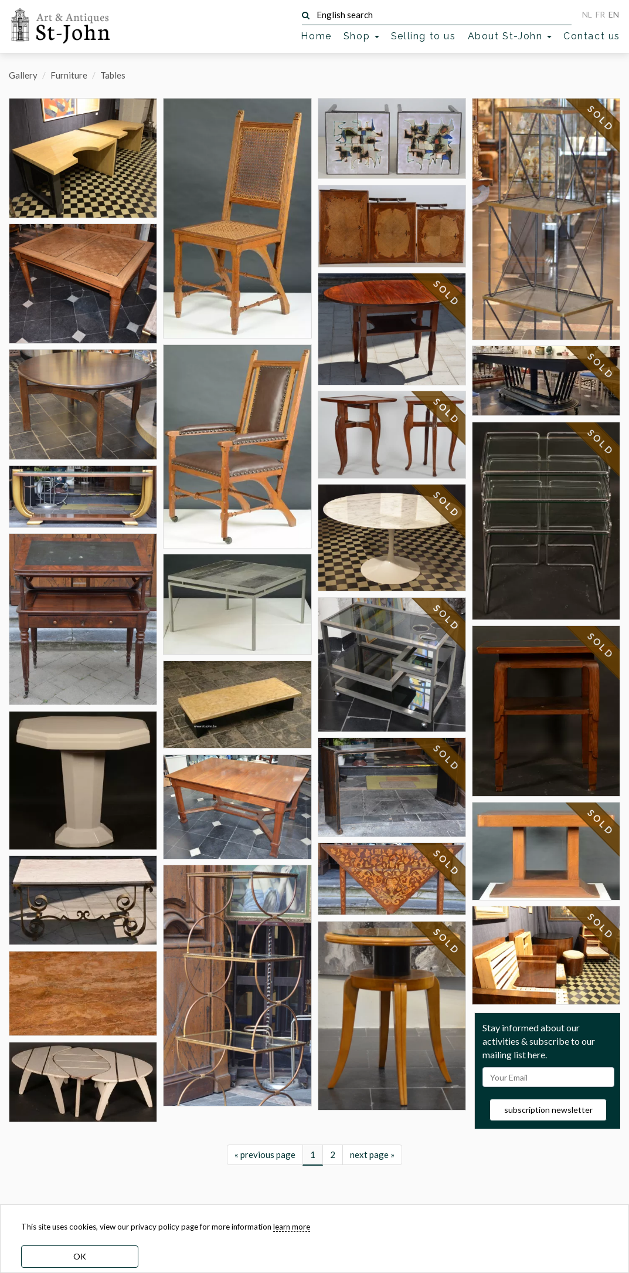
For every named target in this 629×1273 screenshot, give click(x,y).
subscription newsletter (548, 1132)
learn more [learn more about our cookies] (291, 1226)
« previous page (264, 1176)
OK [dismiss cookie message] (79, 1256)
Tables (112, 75)
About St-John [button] (510, 36)
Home (316, 36)
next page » (372, 1176)
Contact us (591, 36)
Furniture (68, 75)
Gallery (23, 75)
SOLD (446, 293)
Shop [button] (361, 36)
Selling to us (423, 36)
